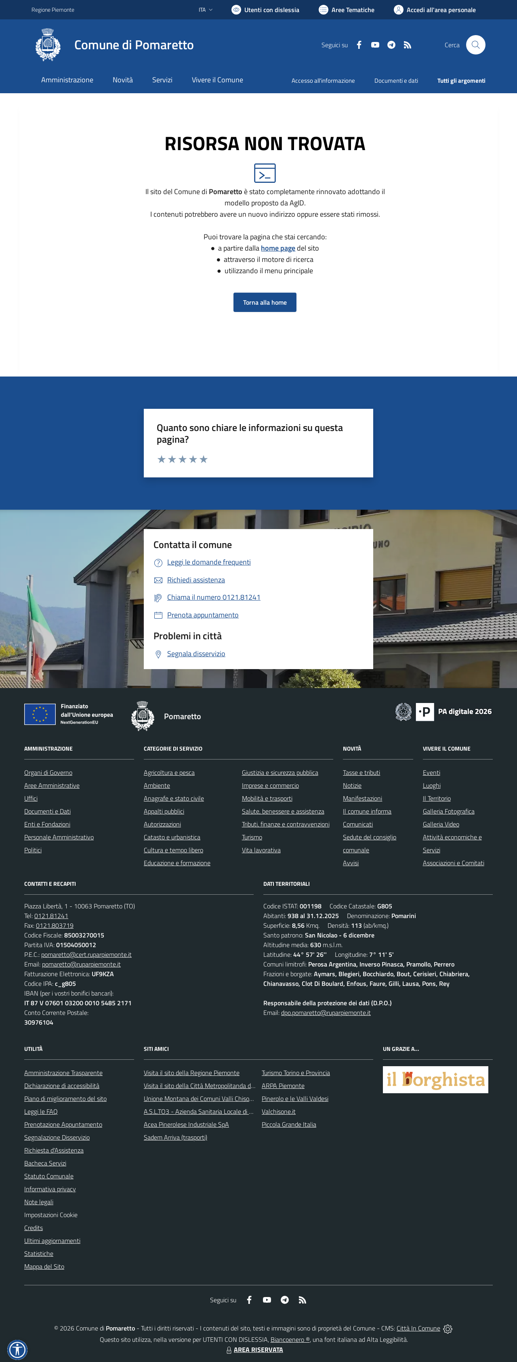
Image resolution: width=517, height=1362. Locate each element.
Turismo (252, 837)
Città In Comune (418, 1328)
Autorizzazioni (162, 824)
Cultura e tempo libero (173, 850)
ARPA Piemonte (283, 1085)
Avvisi (351, 863)
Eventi (431, 772)
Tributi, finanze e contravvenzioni (286, 824)
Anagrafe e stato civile (174, 798)
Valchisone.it (279, 1111)
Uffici (31, 798)
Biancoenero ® (290, 1339)
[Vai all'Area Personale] (434, 9)
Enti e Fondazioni (47, 824)
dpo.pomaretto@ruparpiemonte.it (326, 1012)
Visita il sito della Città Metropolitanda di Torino (206, 1085)
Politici (33, 850)
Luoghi (432, 785)
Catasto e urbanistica (172, 837)
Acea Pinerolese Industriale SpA (186, 1124)
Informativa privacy (50, 1189)
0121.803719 (55, 925)
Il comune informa (367, 811)
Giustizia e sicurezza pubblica (280, 772)
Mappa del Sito (44, 1266)
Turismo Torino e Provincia (296, 1072)
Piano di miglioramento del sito (65, 1098)
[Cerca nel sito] (475, 44)
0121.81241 (51, 916)
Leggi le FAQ (41, 1111)
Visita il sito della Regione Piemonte (192, 1072)
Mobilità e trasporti (267, 798)
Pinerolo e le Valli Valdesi (295, 1098)
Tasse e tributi (361, 772)
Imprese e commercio (270, 785)
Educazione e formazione (177, 863)
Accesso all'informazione (323, 80)
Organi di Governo (48, 772)
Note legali (38, 1202)
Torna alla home (265, 302)
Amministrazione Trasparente (63, 1072)
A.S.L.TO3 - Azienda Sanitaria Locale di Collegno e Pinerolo (222, 1111)
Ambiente (157, 785)
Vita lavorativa (261, 850)
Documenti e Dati (47, 811)
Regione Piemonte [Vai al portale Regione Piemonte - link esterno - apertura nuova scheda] (53, 9)
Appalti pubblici (164, 811)
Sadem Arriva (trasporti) (175, 1137)
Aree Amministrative (52, 785)
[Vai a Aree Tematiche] (346, 9)
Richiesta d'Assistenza (54, 1150)
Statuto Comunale (49, 1176)
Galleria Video (441, 824)
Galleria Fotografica (449, 811)
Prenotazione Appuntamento (63, 1124)
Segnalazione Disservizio (57, 1137)
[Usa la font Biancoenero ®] (265, 9)
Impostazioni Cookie (51, 1215)
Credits (33, 1227)
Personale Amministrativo (59, 837)
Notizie (352, 785)
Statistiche (38, 1253)
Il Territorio (437, 798)
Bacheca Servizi (45, 1163)
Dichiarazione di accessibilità (61, 1085)
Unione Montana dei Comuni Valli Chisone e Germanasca (220, 1098)
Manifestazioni (362, 798)
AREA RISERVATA (253, 1349)
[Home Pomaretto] (113, 44)
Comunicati (358, 824)
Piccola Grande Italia (289, 1124)
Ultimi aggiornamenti (52, 1240)
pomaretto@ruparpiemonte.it (81, 964)
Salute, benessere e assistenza (283, 811)
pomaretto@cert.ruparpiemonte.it (86, 954)
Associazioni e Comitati (453, 863)
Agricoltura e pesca (169, 772)
